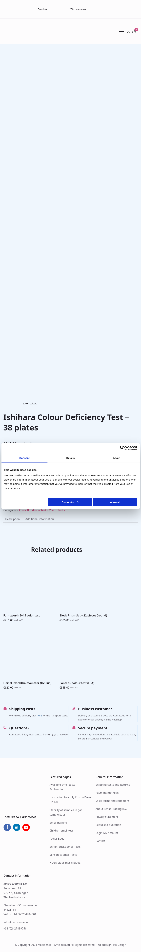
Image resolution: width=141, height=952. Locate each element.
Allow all (115, 502)
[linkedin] (16, 827)
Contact (100, 841)
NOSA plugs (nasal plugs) (65, 862)
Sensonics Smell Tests (63, 855)
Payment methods (106, 793)
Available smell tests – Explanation (63, 787)
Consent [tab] (24, 458)
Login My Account (106, 833)
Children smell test (61, 830)
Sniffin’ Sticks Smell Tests (65, 846)
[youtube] (26, 827)
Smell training (58, 822)
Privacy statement (106, 817)
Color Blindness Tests (33, 510)
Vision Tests (57, 510)
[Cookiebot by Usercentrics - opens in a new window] (122, 448)
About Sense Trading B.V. (111, 809)
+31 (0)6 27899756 (15, 928)
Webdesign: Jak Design (111, 945)
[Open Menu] (123, 31)
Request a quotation (108, 825)
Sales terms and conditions (112, 801)
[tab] (12, 518)
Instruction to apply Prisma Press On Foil (70, 799)
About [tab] (116, 458)
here (39, 715)
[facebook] (7, 827)
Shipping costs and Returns (112, 785)
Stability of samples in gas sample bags (66, 812)
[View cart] (134, 31)
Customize (70, 502)
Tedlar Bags (57, 838)
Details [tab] (70, 458)
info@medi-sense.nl (16, 922)
